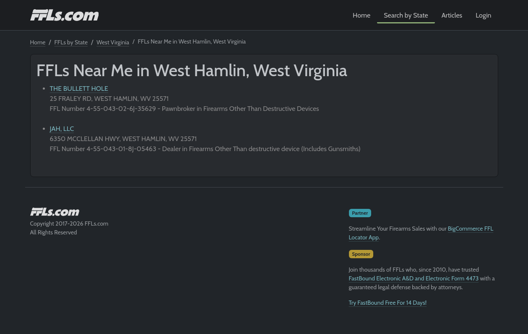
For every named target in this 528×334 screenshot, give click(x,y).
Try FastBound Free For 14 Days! (388, 302)
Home (361, 15)
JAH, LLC (62, 129)
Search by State (406, 15)
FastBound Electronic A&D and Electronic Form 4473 (414, 278)
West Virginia (112, 42)
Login (483, 15)
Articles (452, 15)
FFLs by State (71, 42)
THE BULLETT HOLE (79, 88)
